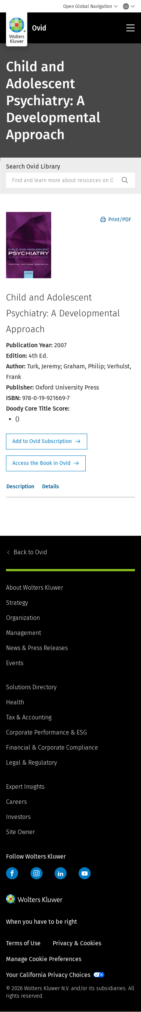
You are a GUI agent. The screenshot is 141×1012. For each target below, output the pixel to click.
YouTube (85, 873)
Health (15, 702)
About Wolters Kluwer (34, 587)
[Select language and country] (127, 6)
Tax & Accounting (29, 717)
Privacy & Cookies (77, 943)
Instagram (36, 873)
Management (23, 632)
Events (14, 663)
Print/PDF (115, 219)
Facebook (12, 873)
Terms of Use (23, 943)
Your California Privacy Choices (48, 974)
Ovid (30, 552)
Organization (23, 617)
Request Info (46, 441)
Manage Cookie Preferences (43, 959)
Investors (18, 816)
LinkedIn (61, 873)
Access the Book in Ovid (45, 463)
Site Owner (20, 832)
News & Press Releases (37, 648)
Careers (16, 801)
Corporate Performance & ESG (46, 732)
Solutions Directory (31, 687)
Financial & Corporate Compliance (52, 747)
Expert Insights (25, 786)
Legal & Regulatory (31, 762)
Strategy (17, 602)
